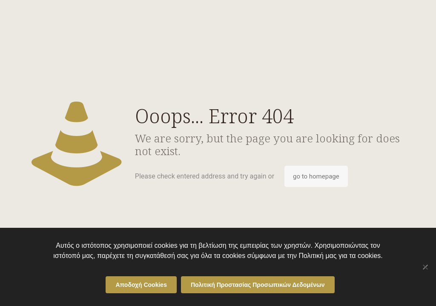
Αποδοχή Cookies (141, 284)
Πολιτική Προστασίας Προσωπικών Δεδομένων (258, 284)
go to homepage (316, 176)
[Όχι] (425, 267)
